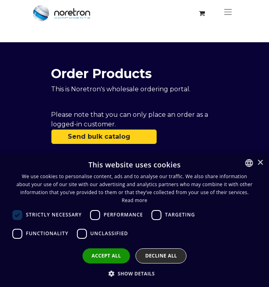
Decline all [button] (161, 255)
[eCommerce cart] (202, 13)
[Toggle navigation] (228, 13)
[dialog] (134, 220)
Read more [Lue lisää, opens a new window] (134, 200)
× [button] (260, 163)
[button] (134, 273)
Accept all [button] (106, 255)
